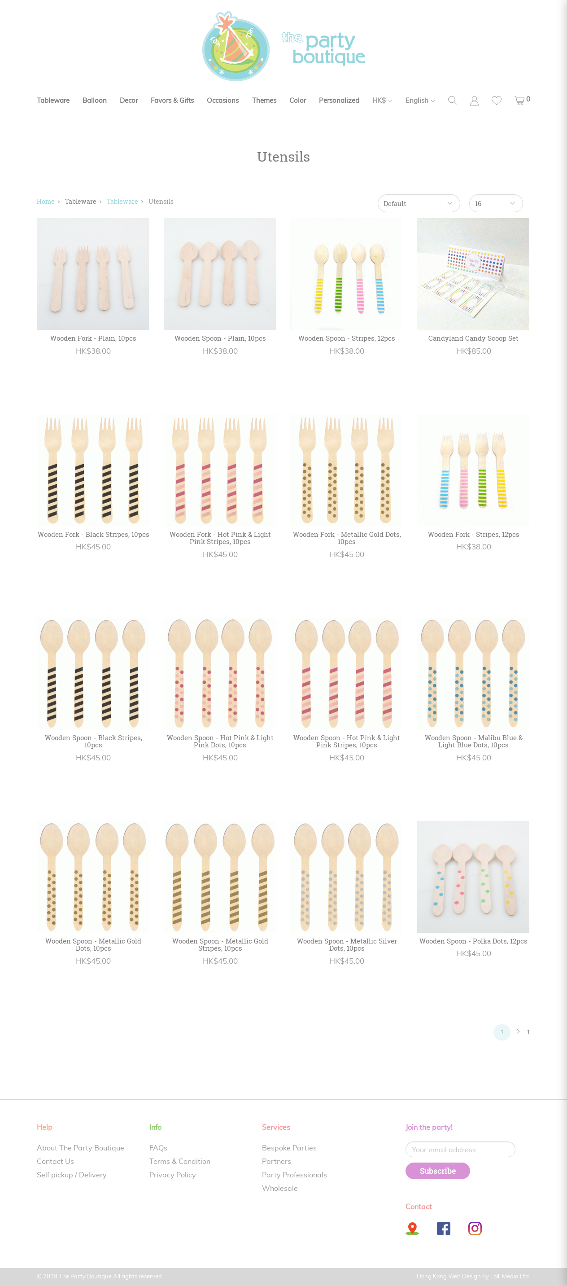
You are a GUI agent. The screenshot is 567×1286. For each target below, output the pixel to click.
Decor (129, 100)
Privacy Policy (172, 1175)
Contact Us (55, 1161)
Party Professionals (294, 1175)
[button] (522, 100)
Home (46, 201)
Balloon (95, 100)
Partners (276, 1161)
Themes (264, 100)
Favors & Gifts (172, 100)
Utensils (161, 201)
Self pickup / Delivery (72, 1175)
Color (297, 100)
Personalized (339, 100)
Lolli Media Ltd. (510, 1277)
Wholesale (280, 1188)
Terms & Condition (179, 1161)
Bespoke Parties (289, 1148)
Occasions (223, 100)
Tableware (53, 100)
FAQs (158, 1148)
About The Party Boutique (80, 1148)
